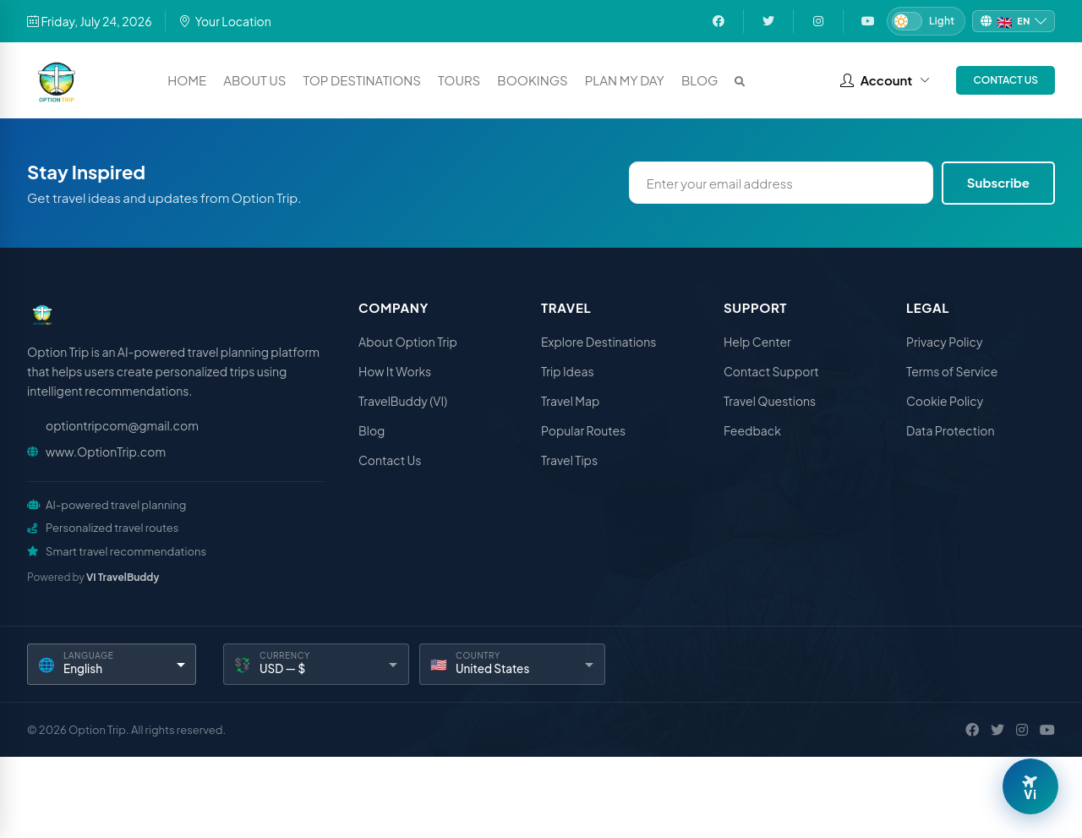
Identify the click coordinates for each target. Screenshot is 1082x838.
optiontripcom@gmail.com (122, 425)
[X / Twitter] (997, 730)
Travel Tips (569, 460)
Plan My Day (624, 80)
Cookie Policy (944, 400)
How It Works (394, 371)
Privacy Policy (944, 341)
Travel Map (570, 400)
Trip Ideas (567, 371)
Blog (700, 80)
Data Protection (950, 430)
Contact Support (771, 371)
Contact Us (1005, 80)
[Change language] (1013, 21)
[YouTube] (1047, 730)
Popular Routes (583, 430)
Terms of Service (951, 371)
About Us (254, 80)
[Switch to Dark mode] (926, 21)
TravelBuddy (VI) (402, 400)
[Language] (111, 664)
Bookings (532, 80)
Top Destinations (362, 80)
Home (186, 80)
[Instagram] (1022, 730)
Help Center (757, 341)
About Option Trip (407, 341)
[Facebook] (972, 730)
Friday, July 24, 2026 (89, 21)
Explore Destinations (598, 341)
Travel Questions (770, 400)
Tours (459, 80)
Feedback (752, 430)
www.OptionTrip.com (106, 451)
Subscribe (998, 182)
